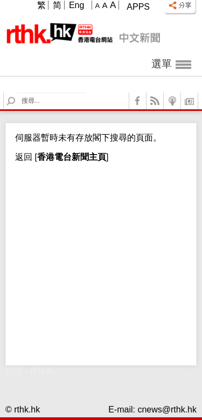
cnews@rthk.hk (167, 409)
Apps (138, 6)
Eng (76, 5)
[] (70, 157)
